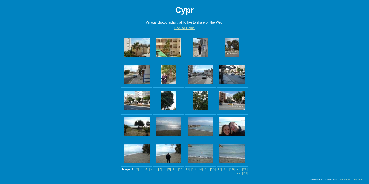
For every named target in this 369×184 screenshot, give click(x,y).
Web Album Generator (350, 179)
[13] (193, 169)
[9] (169, 169)
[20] (238, 169)
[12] (187, 169)
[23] (245, 173)
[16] (213, 169)
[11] (180, 169)
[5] (151, 169)
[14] (200, 169)
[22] (238, 173)
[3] (142, 169)
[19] (232, 169)
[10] (174, 169)
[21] (245, 169)
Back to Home (184, 28)
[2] (137, 169)
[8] (164, 169)
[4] (146, 169)
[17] (219, 169)
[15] (206, 169)
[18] (225, 169)
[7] (160, 169)
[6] (155, 169)
